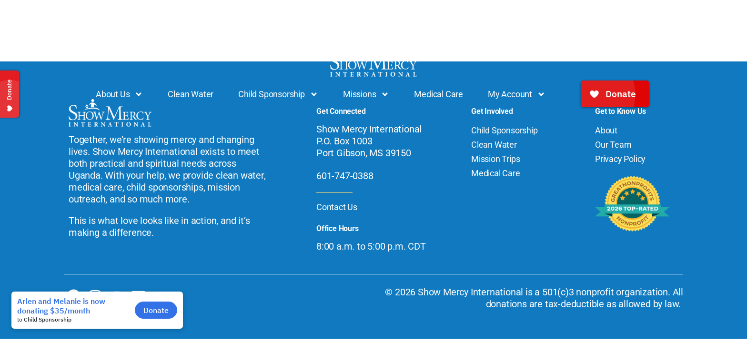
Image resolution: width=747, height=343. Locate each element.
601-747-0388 (345, 176)
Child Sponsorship (278, 94)
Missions (366, 94)
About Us (119, 94)
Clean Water (190, 94)
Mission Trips (495, 159)
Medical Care (438, 94)
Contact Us (336, 207)
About (606, 130)
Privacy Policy (620, 159)
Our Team (613, 145)
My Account (516, 94)
